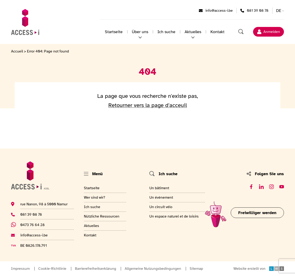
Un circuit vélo (160, 206)
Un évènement (161, 197)
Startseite (114, 31)
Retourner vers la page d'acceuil (147, 105)
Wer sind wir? (95, 197)
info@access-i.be (219, 10)
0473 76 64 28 (36, 224)
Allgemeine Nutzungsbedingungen (153, 268)
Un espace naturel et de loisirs (174, 216)
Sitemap (196, 268)
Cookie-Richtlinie (52, 268)
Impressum (20, 268)
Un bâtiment (159, 187)
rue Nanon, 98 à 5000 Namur (44, 203)
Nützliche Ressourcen (101, 216)
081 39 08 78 (257, 10)
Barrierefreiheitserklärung (95, 268)
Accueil (17, 51)
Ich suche (166, 31)
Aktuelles (95, 225)
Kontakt (217, 31)
